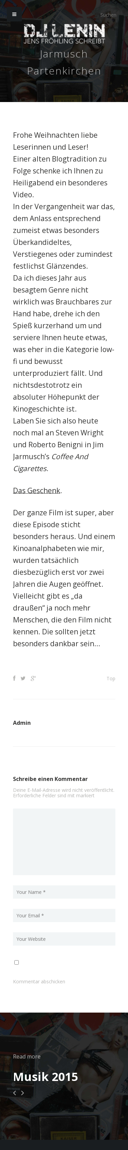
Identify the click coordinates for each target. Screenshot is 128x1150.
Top (110, 678)
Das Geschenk (36, 490)
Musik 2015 (45, 1076)
